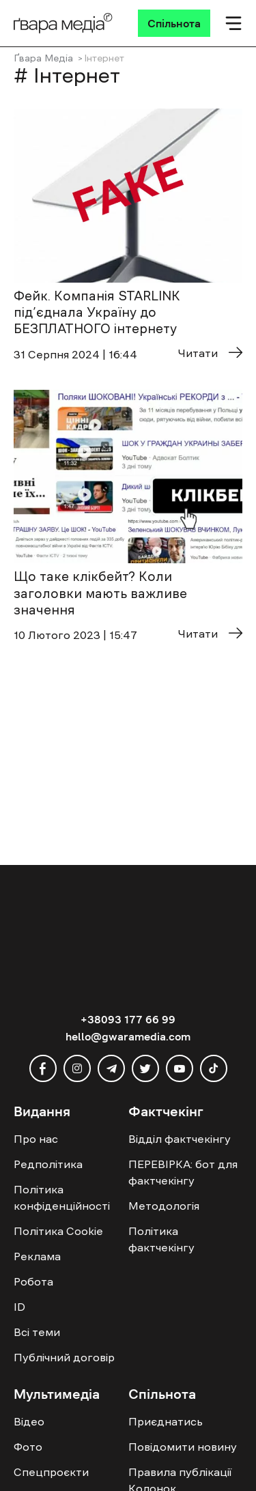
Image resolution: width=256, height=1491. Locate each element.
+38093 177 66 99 (128, 1019)
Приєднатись (165, 1421)
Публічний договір (64, 1357)
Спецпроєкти (51, 1471)
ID (19, 1306)
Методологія (163, 1205)
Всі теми (37, 1331)
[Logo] (63, 23)
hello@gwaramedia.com (128, 1036)
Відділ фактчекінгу (179, 1138)
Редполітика (48, 1164)
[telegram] (111, 1068)
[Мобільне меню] (233, 23)
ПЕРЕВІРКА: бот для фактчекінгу (183, 1172)
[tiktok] (213, 1068)
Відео (29, 1421)
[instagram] (77, 1068)
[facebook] (43, 1068)
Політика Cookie (58, 1230)
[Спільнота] (174, 23)
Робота (33, 1281)
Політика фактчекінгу (161, 1239)
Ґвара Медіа (43, 58)
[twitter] (145, 1068)
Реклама (37, 1256)
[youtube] (179, 1068)
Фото (28, 1446)
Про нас (36, 1138)
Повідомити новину (182, 1446)
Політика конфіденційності (62, 1197)
